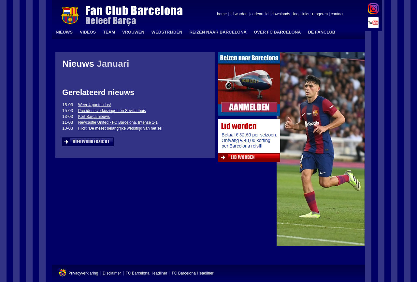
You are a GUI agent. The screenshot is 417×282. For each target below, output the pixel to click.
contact (337, 14)
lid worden (239, 14)
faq (296, 14)
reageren (320, 14)
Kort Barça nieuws (94, 116)
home (222, 14)
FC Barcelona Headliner (146, 273)
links (305, 14)
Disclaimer (112, 273)
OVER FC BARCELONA (277, 32)
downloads (280, 14)
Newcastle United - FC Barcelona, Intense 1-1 (118, 122)
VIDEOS (88, 32)
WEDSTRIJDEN (166, 32)
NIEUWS (64, 32)
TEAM (109, 32)
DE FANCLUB (321, 32)
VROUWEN (133, 32)
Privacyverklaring (83, 273)
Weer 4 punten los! (94, 105)
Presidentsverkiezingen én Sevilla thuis (112, 110)
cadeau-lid (259, 14)
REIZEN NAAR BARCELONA (218, 32)
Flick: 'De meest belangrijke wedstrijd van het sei (120, 128)
